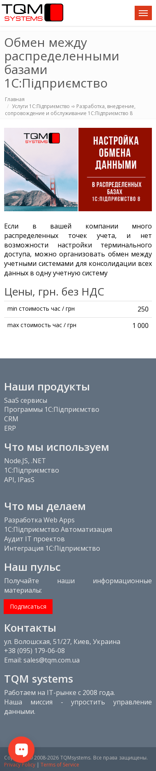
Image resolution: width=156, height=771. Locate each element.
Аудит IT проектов (34, 538)
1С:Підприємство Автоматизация (58, 529)
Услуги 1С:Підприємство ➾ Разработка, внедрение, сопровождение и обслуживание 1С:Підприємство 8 (70, 110)
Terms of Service (60, 764)
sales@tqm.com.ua (51, 660)
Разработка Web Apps (39, 519)
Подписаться (28, 606)
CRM (11, 418)
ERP (10, 428)
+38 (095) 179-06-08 (34, 650)
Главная (15, 99)
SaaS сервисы (25, 400)
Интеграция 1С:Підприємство (52, 548)
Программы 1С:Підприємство (51, 409)
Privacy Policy (19, 764)
